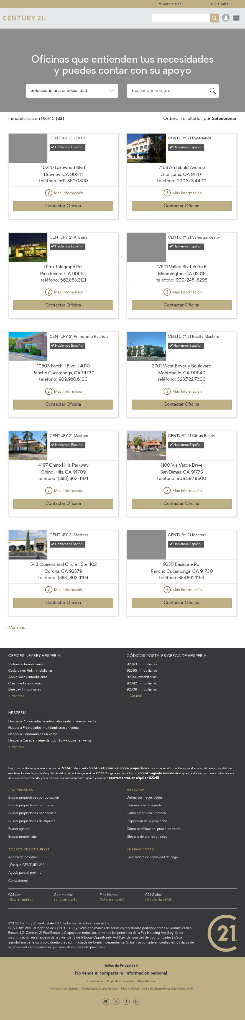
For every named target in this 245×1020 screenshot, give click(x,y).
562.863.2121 (73, 280)
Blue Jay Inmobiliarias (24, 689)
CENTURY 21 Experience (189, 138)
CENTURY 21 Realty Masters (193, 337)
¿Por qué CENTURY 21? (26, 865)
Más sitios (170, 4)
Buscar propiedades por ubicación (33, 797)
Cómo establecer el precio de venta (153, 829)
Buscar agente (19, 829)
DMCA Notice (130, 988)
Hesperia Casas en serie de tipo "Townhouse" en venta (49, 740)
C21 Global (220, 4)
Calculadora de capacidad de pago (152, 857)
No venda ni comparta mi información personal (121, 974)
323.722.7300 (191, 379)
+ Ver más (14, 628)
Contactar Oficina (63, 206)
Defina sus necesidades (145, 797)
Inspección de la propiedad (147, 821)
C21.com (31, 897)
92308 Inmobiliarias (142, 689)
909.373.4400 (191, 181)
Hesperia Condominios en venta (32, 734)
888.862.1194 (191, 578)
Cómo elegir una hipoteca (146, 813)
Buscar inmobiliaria (22, 837)
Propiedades (20, 789)
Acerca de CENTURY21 (28, 849)
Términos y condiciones (64, 988)
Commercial (77, 897)
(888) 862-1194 (73, 479)
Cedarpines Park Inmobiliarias (30, 671)
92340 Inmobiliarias (142, 664)
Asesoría (135, 789)
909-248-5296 (191, 280)
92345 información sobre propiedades (119, 768)
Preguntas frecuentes (120, 981)
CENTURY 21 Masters (69, 436)
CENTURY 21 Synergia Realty (194, 238)
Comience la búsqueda (144, 805)
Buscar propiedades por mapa (30, 805)
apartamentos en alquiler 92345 (134, 778)
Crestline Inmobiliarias (25, 683)
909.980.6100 (73, 379)
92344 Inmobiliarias (142, 677)
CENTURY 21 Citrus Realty (191, 436)
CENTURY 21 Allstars (68, 238)
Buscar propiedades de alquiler (31, 821)
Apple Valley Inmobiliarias (27, 677)
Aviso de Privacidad (121, 966)
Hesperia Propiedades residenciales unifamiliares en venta (52, 721)
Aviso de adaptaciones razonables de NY (167, 988)
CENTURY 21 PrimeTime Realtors (79, 337)
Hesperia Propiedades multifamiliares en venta (43, 728)
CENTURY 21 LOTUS (68, 138)
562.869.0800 (73, 181)
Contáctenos (18, 881)
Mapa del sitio (146, 981)
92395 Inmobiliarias (142, 671)
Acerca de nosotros (23, 857)
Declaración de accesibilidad (100, 988)
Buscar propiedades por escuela (32, 813)
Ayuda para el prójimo (25, 873)
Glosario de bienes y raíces (147, 837)
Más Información (63, 193)
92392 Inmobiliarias (142, 683)
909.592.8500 (191, 479)
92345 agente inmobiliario (160, 773)
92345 (67, 768)
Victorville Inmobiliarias (25, 664)
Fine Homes (123, 897)
